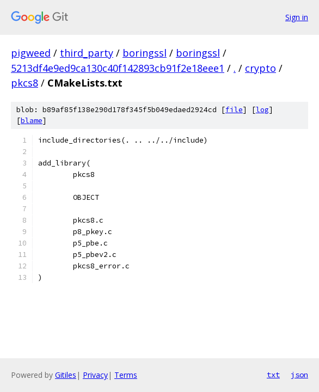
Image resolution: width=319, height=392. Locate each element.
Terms (125, 375)
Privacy (95, 375)
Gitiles (65, 375)
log (262, 109)
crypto (260, 68)
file (234, 109)
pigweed (31, 52)
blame (31, 120)
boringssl (144, 52)
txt (273, 374)
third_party (86, 52)
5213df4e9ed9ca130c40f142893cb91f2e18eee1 (117, 68)
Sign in (296, 17)
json (299, 374)
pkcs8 (24, 82)
